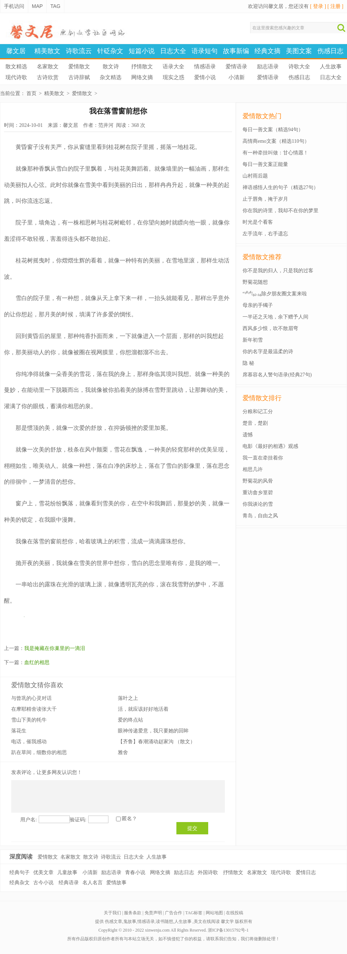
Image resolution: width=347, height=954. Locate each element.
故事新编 (236, 51)
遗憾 (248, 434)
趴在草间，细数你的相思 (39, 752)
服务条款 (132, 912)
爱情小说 (205, 77)
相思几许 (253, 469)
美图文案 (299, 51)
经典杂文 (19, 882)
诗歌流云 (79, 51)
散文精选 (16, 66)
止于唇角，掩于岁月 (265, 199)
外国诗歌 (208, 872)
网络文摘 (142, 77)
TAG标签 (194, 912)
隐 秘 (248, 363)
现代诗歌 (16, 77)
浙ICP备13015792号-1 (228, 930)
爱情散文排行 (262, 398)
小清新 (236, 77)
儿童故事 (67, 872)
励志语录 (268, 66)
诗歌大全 (299, 66)
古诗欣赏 (48, 77)
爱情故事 (116, 882)
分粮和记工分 (258, 411)
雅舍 (123, 752)
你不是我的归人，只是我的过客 (278, 270)
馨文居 (16, 51)
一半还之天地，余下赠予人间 (275, 317)
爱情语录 (236, 66)
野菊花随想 (255, 282)
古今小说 (43, 882)
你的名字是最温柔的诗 (268, 351)
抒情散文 (142, 66)
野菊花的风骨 (258, 481)
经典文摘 (267, 51)
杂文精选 (110, 77)
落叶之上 (128, 698)
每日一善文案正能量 (265, 164)
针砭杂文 (110, 51)
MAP (37, 6)
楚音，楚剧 (255, 423)
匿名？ (129, 818)
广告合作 (173, 912)
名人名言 (92, 882)
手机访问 (14, 6)
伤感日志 (330, 51)
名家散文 (48, 66)
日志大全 (173, 51)
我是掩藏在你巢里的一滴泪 (54, 648)
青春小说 (135, 872)
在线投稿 (234, 912)
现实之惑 (173, 77)
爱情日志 (306, 872)
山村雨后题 (255, 176)
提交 (192, 828)
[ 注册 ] (335, 6)
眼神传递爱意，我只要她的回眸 (153, 730)
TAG (55, 6)
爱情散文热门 (262, 116)
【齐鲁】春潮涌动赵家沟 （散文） (156, 741)
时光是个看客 (258, 222)
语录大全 (173, 66)
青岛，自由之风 (260, 515)
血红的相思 (37, 662)
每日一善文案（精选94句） (273, 129)
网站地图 (214, 912)
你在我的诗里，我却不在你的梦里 (280, 210)
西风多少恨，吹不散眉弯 (270, 328)
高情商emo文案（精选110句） (276, 141)
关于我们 (112, 912)
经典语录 (69, 882)
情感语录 (205, 66)
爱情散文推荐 (262, 257)
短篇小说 (142, 51)
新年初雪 (253, 340)
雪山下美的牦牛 (29, 720)
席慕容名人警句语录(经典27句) (277, 374)
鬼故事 (129, 921)
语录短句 (205, 51)
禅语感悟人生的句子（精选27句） (280, 187)
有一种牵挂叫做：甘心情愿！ (275, 152)
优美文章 (43, 872)
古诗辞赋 (79, 77)
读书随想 (164, 921)
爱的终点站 (130, 720)
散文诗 (111, 66)
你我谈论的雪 (258, 504)
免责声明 (153, 912)
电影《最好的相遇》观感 (270, 446)
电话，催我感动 (29, 741)
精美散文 (47, 51)
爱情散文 (79, 66)
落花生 (18, 730)
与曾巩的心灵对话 (31, 698)
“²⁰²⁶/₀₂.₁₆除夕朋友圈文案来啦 (275, 293)
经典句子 (19, 872)
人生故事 (331, 66)
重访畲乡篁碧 (258, 492)
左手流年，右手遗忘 (265, 233)
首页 (31, 93)
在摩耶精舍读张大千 (34, 709)
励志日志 (184, 872)
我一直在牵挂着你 (263, 458)
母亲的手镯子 (258, 305)
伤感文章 (113, 921)
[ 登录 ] (318, 6)
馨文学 (227, 921)
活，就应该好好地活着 (143, 709)
